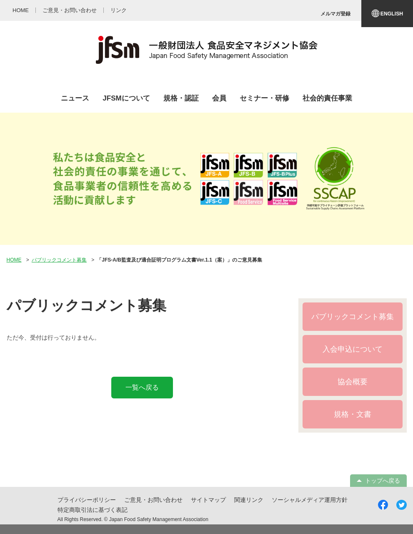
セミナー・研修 (264, 98)
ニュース (75, 98)
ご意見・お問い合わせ (153, 500)
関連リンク (248, 500)
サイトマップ (208, 500)
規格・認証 (181, 98)
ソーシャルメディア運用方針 (310, 500)
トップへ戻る (382, 480)
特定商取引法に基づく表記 (93, 510)
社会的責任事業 (327, 98)
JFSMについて (126, 98)
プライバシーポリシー (87, 500)
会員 (219, 98)
